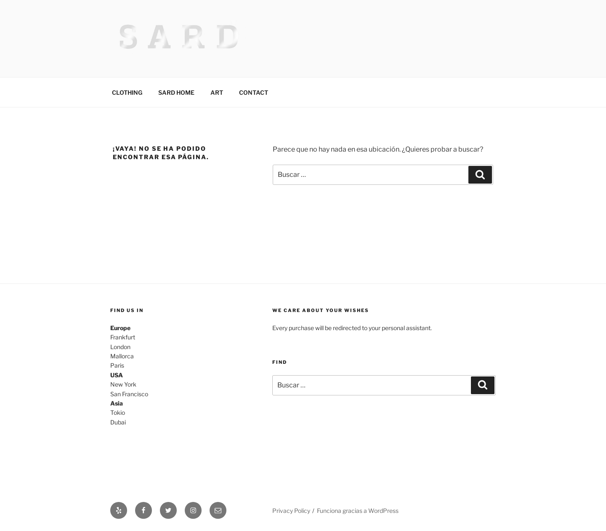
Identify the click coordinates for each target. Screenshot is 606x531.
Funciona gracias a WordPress (358, 510)
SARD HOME (176, 92)
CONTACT (253, 92)
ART (216, 92)
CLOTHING (127, 92)
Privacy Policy (291, 510)
